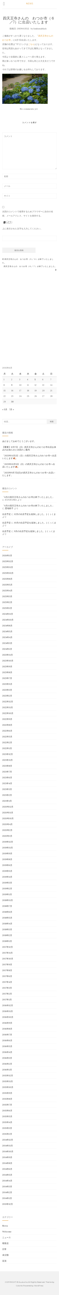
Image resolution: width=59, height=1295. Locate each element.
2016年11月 (7, 1011)
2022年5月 (7, 736)
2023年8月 (7, 672)
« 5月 (4, 409)
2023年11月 (7, 654)
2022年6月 (7, 730)
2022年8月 (7, 725)
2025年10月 (7, 573)
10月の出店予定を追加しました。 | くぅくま (35, 522)
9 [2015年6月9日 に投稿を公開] (11, 385)
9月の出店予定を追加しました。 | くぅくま (34, 531)
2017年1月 (7, 999)
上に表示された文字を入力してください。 (22, 228)
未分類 (5, 1255)
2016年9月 (7, 1023)
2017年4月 (7, 982)
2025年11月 (7, 567)
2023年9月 (7, 666)
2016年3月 (7, 1058)
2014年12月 (7, 1139)
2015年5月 (7, 1116)
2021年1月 (7, 801)
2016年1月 (7, 1069)
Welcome (6, 1231)
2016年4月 (7, 1052)
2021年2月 (7, 795)
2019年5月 (7, 871)
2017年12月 (7, 947)
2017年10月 (7, 958)
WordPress (38, 1286)
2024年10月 (7, 619)
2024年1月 (7, 649)
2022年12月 (7, 701)
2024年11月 (7, 614)
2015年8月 (7, 1099)
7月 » (11, 409)
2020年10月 (8, 818)
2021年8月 (7, 766)
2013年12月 (7, 1204)
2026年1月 (7, 555)
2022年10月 (7, 713)
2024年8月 (7, 625)
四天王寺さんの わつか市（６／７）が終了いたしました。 (30, 268)
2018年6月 (7, 912)
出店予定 (6, 514)
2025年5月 (7, 584)
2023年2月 (7, 695)
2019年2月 (7, 888)
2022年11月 (7, 707)
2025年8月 (7, 579)
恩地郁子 (9, 508)
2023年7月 (7, 678)
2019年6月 (7, 865)
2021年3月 (7, 789)
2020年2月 (7, 830)
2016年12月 (7, 1005)
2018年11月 (7, 900)
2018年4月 (7, 923)
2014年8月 (7, 1163)
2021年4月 (7, 783)
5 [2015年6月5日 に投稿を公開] (35, 379)
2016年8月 (7, 1028)
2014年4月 (7, 1180)
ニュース (6, 1237)
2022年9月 (7, 719)
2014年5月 (7, 1175)
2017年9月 (7, 964)
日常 (4, 1249)
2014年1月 (7, 1198)
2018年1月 (7, 941)
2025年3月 (7, 596)
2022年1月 (7, 748)
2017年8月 (7, 970)
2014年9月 (7, 1157)
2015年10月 (7, 1087)
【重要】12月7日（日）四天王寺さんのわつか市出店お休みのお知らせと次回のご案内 (29, 448)
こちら (31, 44)
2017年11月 (7, 952)
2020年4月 (7, 824)
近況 (4, 1260)
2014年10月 (7, 1151)
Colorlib (19, 1286)
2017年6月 (7, 976)
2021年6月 (7, 777)
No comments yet (29, 109)
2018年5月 (7, 917)
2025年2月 (7, 602)
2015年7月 (7, 1104)
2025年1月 (7, 608)
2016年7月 (7, 1034)
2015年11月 (7, 1081)
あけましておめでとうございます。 (19, 441)
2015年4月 (7, 1122)
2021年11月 (7, 760)
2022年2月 (7, 742)
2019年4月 (7, 877)
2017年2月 (7, 993)
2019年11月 (7, 847)
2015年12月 (7, 1075)
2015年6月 (7, 1110)
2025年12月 (7, 561)
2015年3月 (7, 1128)
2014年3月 (7, 1186)
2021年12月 (7, 754)
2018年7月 (7, 906)
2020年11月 (7, 812)
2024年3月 (7, 643)
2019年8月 (7, 859)
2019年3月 (7, 882)
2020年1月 (7, 836)
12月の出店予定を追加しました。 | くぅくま (35, 514)
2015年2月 (7, 1134)
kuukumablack (40, 28)
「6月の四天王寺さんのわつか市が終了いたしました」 (28, 497)
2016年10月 (7, 1017)
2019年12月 (7, 841)
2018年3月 (7, 929)
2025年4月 (7, 590)
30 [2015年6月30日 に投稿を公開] (12, 401)
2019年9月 (7, 853)
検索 (52, 421)
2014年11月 (7, 1145)
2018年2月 (7, 935)
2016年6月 (7, 1040)
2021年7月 (7, 771)
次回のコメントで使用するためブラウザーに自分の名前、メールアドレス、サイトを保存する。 (27, 213)
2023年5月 (7, 684)
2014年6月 (7, 1169)
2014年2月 (7, 1192)
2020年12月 (7, 806)
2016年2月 (7, 1063)
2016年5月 (7, 1046)
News (5, 1225)
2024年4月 (7, 637)
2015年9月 (7, 1093)
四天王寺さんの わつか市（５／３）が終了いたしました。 (28, 261)
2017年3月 (7, 988)
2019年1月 (7, 894)
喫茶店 (5, 1243)
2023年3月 (7, 690)
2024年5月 (7, 631)
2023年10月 (7, 660)
